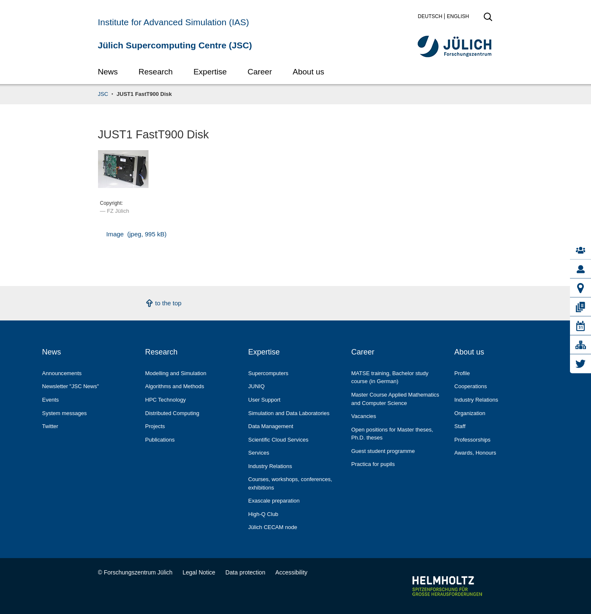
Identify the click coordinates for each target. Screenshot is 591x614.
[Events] (580, 326)
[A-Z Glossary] (580, 345)
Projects (155, 426)
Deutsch (430, 16)
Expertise (210, 71)
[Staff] (580, 269)
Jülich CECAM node (272, 527)
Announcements (62, 373)
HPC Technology (165, 400)
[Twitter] (580, 364)
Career (259, 71)
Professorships (472, 440)
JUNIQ (256, 386)
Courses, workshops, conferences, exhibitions (290, 483)
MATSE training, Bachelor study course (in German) (390, 377)
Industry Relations (270, 466)
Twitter (50, 426)
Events (50, 400)
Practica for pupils (373, 464)
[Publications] (580, 307)
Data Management (270, 426)
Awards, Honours (475, 453)
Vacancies (363, 416)
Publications (160, 440)
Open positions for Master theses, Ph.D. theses (392, 433)
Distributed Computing (172, 413)
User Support (264, 400)
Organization (469, 413)
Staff (460, 426)
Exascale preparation (273, 501)
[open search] (488, 19)
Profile (462, 373)
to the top (168, 303)
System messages (64, 413)
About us (308, 71)
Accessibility (291, 572)
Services (258, 453)
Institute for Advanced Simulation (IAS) (173, 22)
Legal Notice (199, 572)
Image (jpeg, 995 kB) (136, 234)
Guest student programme (383, 451)
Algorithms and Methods (174, 386)
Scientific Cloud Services (278, 440)
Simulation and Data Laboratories (288, 413)
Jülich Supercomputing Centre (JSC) (175, 45)
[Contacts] (580, 250)
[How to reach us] (580, 288)
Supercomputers (268, 373)
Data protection (245, 572)
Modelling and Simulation (175, 373)
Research (155, 71)
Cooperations (470, 386)
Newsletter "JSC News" (70, 386)
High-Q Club (263, 514)
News (108, 71)
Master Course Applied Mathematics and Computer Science (395, 399)
